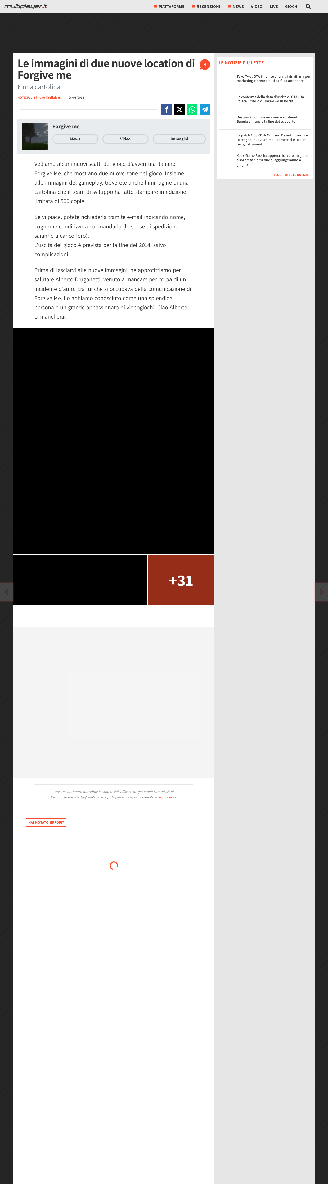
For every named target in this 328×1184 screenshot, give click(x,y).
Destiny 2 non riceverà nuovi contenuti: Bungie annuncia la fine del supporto (268, 119)
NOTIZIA (23, 97)
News (75, 139)
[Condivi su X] (179, 109)
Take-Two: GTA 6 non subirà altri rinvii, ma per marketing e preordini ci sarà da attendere (273, 78)
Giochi (292, 6)
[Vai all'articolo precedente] (321, 592)
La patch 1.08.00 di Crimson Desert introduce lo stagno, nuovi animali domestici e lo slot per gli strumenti (272, 139)
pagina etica (167, 797)
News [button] (236, 6)
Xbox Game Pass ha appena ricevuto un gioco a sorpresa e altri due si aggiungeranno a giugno (272, 160)
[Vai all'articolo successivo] (6, 592)
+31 (181, 580)
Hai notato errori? (46, 822)
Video (257, 6)
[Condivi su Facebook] (166, 109)
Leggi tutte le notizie (291, 175)
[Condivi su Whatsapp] (192, 109)
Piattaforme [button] (169, 6)
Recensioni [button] (206, 6)
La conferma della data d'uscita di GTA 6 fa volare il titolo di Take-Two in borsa (270, 99)
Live (274, 6)
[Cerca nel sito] (308, 6)
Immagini (179, 139)
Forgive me (66, 126)
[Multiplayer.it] (25, 6)
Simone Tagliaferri (48, 97)
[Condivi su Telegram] (205, 109)
